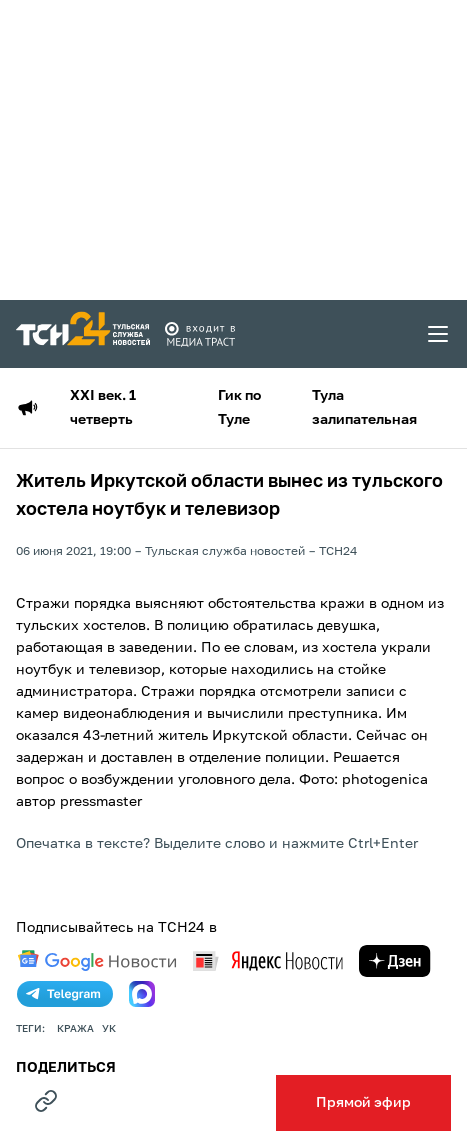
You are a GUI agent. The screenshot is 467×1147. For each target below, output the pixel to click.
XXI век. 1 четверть (103, 408)
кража (75, 1029)
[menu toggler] (439, 334)
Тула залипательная (364, 408)
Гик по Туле (239, 408)
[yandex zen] (395, 961)
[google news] (97, 961)
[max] (142, 994)
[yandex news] (268, 960)
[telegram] (65, 994)
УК (109, 1029)
